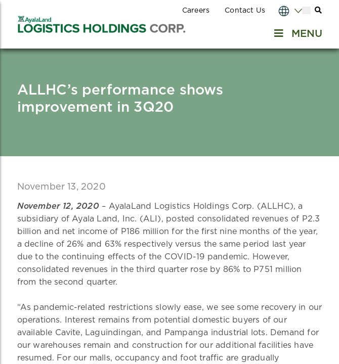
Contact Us (245, 10)
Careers (195, 10)
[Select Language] (280, 10)
